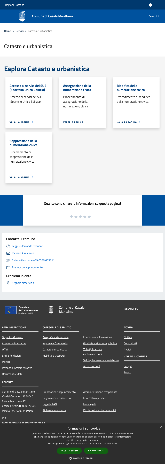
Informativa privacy (94, 398)
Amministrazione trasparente (100, 392)
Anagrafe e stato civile (55, 337)
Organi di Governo (12, 337)
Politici (6, 362)
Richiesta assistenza (54, 410)
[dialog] (82, 443)
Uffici (5, 349)
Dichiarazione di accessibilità (99, 410)
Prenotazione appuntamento (59, 392)
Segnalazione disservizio (57, 398)
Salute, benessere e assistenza (101, 360)
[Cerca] (158, 16)
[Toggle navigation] (7, 16)
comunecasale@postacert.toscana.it (23, 423)
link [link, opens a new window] (115, 443)
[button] (82, 458)
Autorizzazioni (91, 366)
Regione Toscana (14, 5)
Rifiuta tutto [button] (96, 450)
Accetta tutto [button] (69, 450)
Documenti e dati (12, 374)
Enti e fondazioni (11, 356)
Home (7, 31)
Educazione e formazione (97, 337)
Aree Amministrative (14, 343)
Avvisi (127, 349)
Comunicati (130, 343)
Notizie (128, 337)
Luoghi (128, 366)
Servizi (20, 31)
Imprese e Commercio (55, 343)
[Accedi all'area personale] (150, 5)
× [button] (161, 427)
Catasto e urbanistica (55, 349)
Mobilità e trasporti (54, 356)
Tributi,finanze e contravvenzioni (92, 351)
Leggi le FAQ (50, 404)
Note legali (89, 404)
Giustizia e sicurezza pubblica (100, 343)
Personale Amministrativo (17, 368)
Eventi (127, 372)
